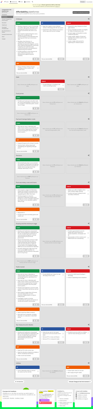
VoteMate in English (19, 398)
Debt (17, 77)
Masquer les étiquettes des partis (81, 12)
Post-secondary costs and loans (26, 182)
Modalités (12, 398)
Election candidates (64, 398)
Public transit (20, 267)
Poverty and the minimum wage (26, 224)
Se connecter (89, 2)
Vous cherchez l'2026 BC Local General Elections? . (46, 6)
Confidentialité (6, 398)
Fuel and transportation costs (25, 119)
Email (83, 393)
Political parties (63, 400)
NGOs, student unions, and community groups (66, 403)
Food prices (20, 93)
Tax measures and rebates (24, 325)
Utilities (18, 363)
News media (62, 405)
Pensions (19, 155)
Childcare (19, 19)
